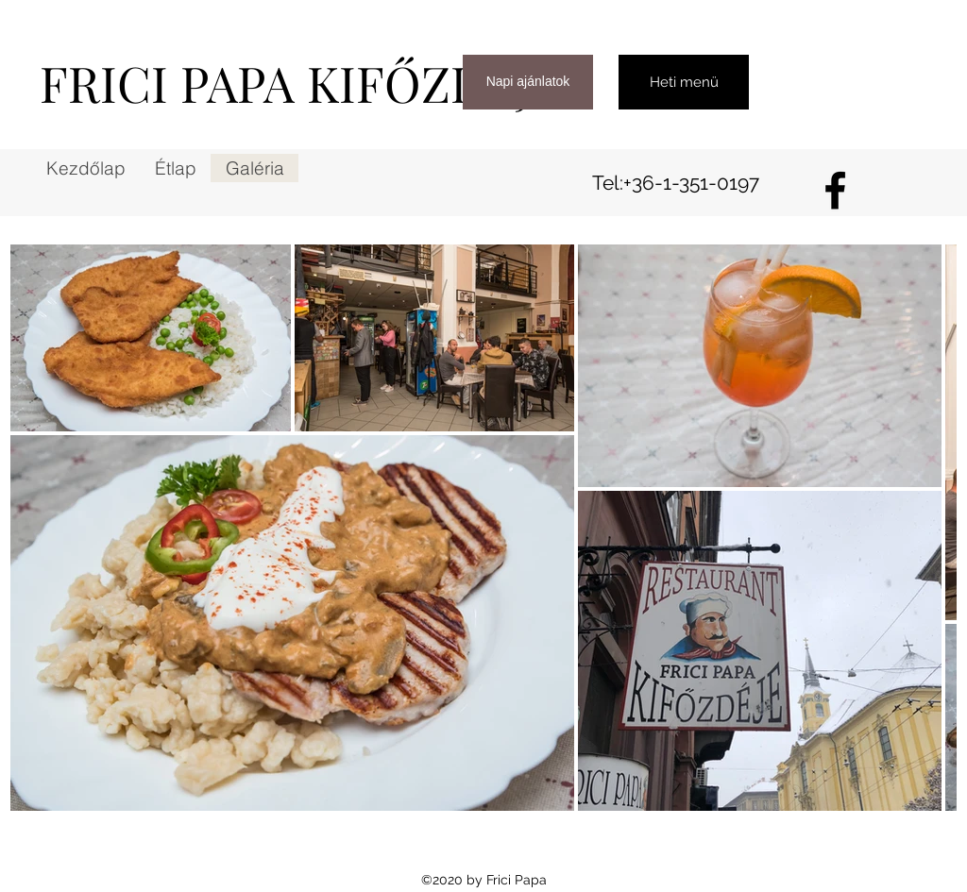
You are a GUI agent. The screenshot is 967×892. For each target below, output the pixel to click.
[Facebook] (835, 190)
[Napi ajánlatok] (528, 82)
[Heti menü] (684, 82)
